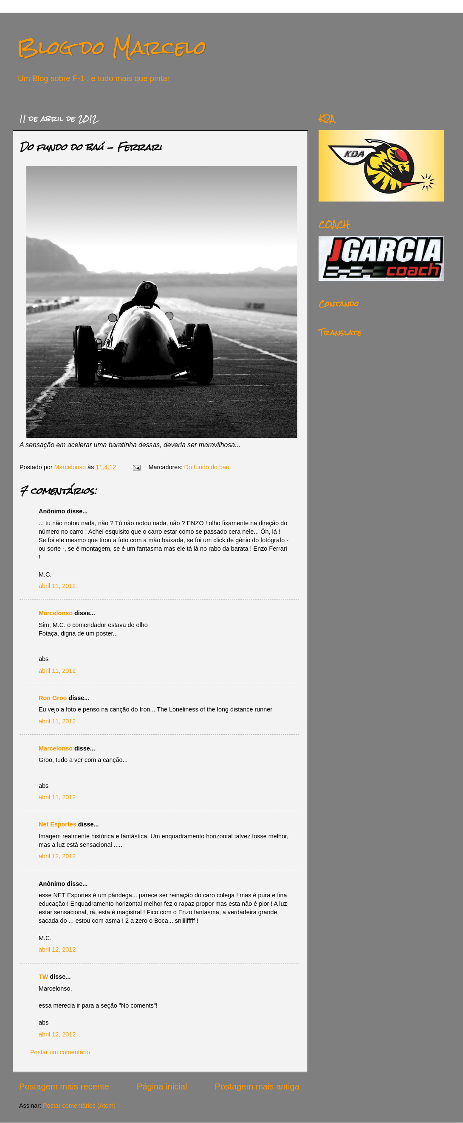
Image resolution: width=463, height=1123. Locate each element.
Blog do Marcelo (111, 47)
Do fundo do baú (206, 467)
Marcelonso (71, 467)
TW (43, 976)
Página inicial (162, 1086)
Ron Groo (53, 698)
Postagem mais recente (64, 1086)
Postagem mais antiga (257, 1086)
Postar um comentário (60, 1052)
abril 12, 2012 (57, 856)
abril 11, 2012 (57, 586)
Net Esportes (57, 824)
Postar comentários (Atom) (79, 1105)
